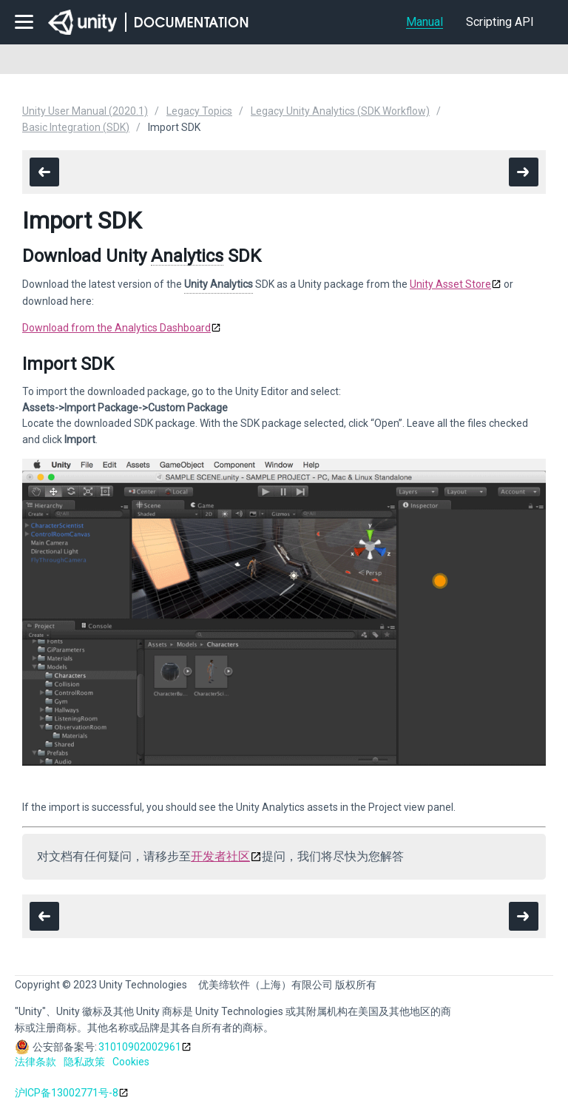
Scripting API (500, 22)
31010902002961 (139, 1047)
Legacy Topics (199, 111)
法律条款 (35, 1062)
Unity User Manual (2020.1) (85, 111)
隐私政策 (84, 1062)
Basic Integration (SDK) (75, 127)
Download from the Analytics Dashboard (116, 328)
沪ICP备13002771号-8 (66, 1093)
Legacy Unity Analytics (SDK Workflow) (340, 111)
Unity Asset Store (450, 284)
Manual (424, 22)
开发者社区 (220, 856)
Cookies (130, 1062)
